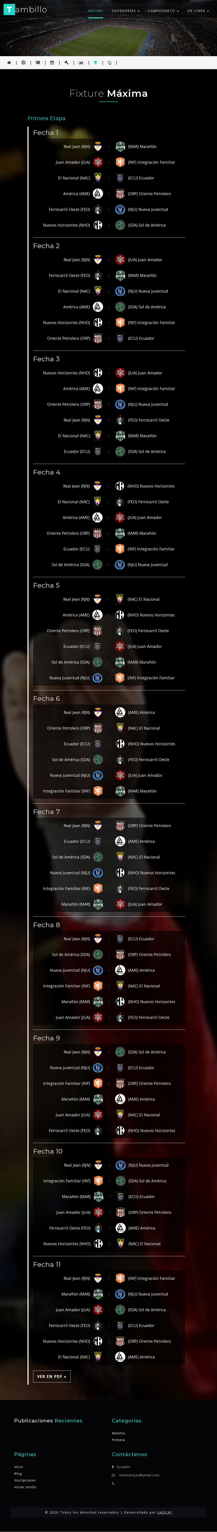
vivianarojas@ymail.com (139, 1475)
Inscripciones (25, 1480)
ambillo (25, 10)
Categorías (126, 11)
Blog (18, 1474)
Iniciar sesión (25, 1487)
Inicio (18, 1467)
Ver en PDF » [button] (52, 1376)
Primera (118, 1440)
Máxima (95, 11)
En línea (198, 11)
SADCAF (164, 1512)
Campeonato (163, 11)
